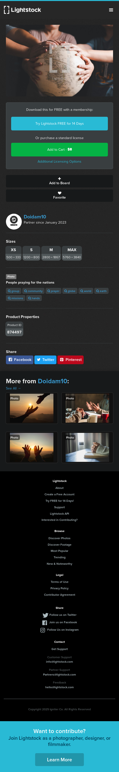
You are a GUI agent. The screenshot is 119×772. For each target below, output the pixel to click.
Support (59, 507)
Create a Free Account (59, 494)
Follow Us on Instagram (63, 629)
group (13, 291)
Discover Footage (59, 544)
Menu (111, 10)
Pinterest (70, 359)
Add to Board (59, 181)
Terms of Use (60, 582)
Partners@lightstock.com (59, 674)
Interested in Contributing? (60, 520)
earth (101, 291)
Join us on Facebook (63, 622)
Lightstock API (59, 513)
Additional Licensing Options (59, 161)
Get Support (59, 649)
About (59, 488)
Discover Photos (59, 538)
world (85, 291)
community (33, 291)
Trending (60, 557)
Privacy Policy (59, 588)
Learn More (59, 759)
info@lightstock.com (59, 661)
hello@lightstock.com (59, 687)
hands (34, 298)
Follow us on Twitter (62, 615)
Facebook (19, 359)
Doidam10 (35, 216)
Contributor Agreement (59, 595)
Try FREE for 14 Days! (60, 501)
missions (15, 298)
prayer (53, 291)
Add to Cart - (59, 149)
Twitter (45, 359)
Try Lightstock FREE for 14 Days (59, 123)
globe (69, 291)
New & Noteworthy (59, 564)
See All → (13, 388)
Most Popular (59, 551)
